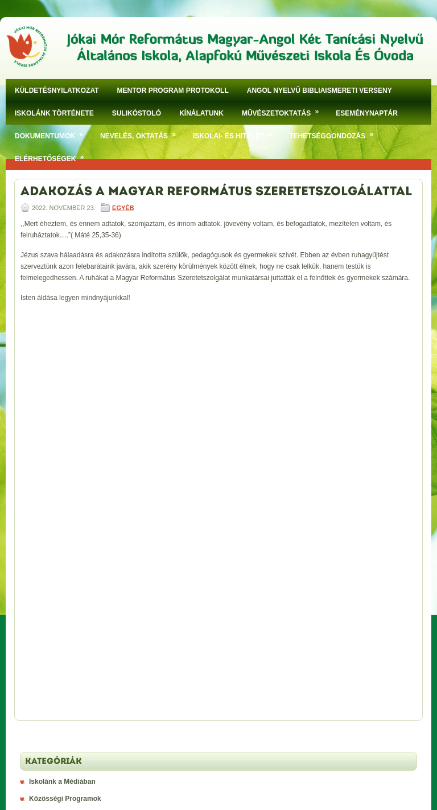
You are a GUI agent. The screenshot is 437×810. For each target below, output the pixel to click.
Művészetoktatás (284, 109)
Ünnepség (45, 445)
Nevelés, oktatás (142, 132)
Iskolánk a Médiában (62, 393)
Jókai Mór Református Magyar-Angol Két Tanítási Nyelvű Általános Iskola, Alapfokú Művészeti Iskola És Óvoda (230, 757)
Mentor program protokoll (173, 90)
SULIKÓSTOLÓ (136, 113)
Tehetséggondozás (335, 132)
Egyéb (123, 207)
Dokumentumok (53, 132)
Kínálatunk (201, 113)
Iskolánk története (54, 113)
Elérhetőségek (53, 155)
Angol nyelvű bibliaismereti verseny (319, 90)
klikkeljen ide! (181, 552)
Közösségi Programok (65, 410)
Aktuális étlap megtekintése (74, 715)
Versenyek (46, 462)
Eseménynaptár (367, 113)
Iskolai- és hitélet (236, 132)
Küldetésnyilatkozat (57, 90)
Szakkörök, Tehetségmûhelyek (78, 427)
